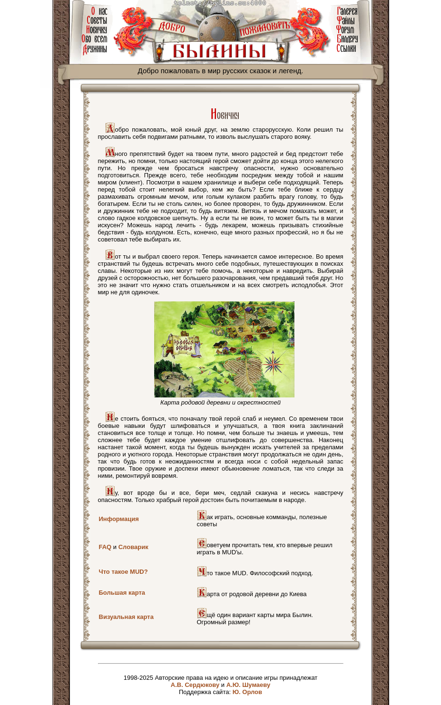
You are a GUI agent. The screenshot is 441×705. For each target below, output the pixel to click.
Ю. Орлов (247, 691)
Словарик (133, 546)
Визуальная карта (126, 616)
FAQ (105, 546)
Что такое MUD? (123, 571)
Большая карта (122, 592)
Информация (119, 518)
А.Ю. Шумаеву (248, 684)
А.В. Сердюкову (195, 684)
